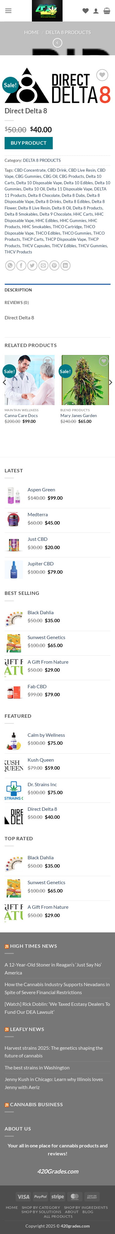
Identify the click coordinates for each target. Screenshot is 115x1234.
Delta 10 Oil (34, 188)
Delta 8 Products (87, 207)
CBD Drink (57, 170)
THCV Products (18, 251)
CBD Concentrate (30, 170)
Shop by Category (41, 1207)
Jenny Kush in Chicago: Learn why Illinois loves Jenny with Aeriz (54, 1083)
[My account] (96, 11)
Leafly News (27, 1029)
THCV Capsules (36, 245)
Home (31, 32)
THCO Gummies (76, 233)
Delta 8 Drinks (48, 201)
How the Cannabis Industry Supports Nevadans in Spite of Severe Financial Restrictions (57, 988)
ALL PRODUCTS (58, 1216)
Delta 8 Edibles (76, 201)
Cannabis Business (36, 1104)
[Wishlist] (85, 11)
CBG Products (71, 176)
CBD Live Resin (81, 170)
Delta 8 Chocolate (44, 195)
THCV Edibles (64, 245)
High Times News (33, 946)
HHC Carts (83, 214)
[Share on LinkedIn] (65, 265)
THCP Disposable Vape (65, 239)
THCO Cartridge (67, 226)
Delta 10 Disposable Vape (39, 182)
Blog (87, 1211)
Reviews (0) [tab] (17, 302)
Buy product (29, 143)
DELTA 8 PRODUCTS (68, 32)
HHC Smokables (36, 226)
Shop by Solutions (41, 1211)
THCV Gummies (92, 245)
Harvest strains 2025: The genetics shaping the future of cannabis (54, 1052)
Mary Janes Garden (78, 415)
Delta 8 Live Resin (34, 207)
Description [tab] (18, 289)
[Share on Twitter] (32, 265)
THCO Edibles (48, 233)
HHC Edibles (47, 220)
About (72, 1211)
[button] (8, 10)
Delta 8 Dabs (73, 195)
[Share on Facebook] (21, 265)
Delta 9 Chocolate (55, 214)
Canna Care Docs (21, 415)
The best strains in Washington (37, 1067)
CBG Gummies (28, 176)
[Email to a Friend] (43, 265)
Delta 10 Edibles (78, 182)
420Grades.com (57, 1171)
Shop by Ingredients (86, 1207)
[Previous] (5, 394)
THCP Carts (33, 239)
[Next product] (57, 43)
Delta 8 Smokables (21, 214)
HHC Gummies (73, 220)
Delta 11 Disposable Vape (69, 188)
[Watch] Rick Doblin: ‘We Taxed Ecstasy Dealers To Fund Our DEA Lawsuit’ (57, 1008)
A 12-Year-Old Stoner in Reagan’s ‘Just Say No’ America (53, 968)
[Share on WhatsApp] (10, 265)
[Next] (110, 394)
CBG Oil (50, 176)
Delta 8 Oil (61, 207)
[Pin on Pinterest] (54, 265)
